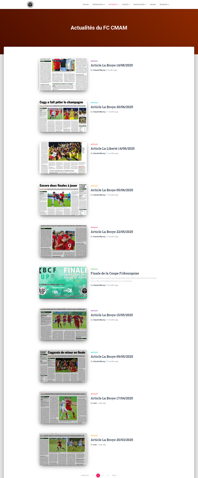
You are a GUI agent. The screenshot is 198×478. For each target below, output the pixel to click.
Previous (85, 452)
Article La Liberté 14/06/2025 (113, 144)
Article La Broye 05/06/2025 (112, 183)
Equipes (126, 4)
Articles (94, 61)
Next (114, 452)
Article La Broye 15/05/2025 (112, 301)
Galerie (153, 4)
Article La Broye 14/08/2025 (112, 65)
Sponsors (164, 4)
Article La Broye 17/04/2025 (112, 379)
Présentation (99, 4)
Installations (140, 4)
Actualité (113, 4)
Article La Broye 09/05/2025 (112, 340)
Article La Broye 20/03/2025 (112, 419)
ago (111, 70)
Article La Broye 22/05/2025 (112, 222)
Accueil (86, 4)
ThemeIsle (167, 472)
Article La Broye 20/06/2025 (112, 104)
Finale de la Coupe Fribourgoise (115, 261)
